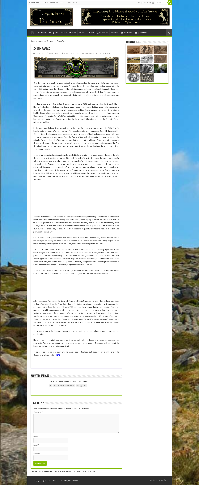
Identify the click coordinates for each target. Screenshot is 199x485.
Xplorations (141, 33)
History (42, 33)
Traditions (126, 33)
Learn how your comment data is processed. (79, 471)
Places (114, 33)
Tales (82, 33)
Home (32, 32)
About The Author (57, 2)
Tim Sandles (40, 53)
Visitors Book (72, 2)
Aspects (53, 33)
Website (36, 454)
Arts (91, 33)
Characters (102, 33)
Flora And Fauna (68, 33)
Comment (38, 412)
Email (36, 445)
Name (36, 437)
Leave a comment (91, 53)
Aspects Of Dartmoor (46, 41)
